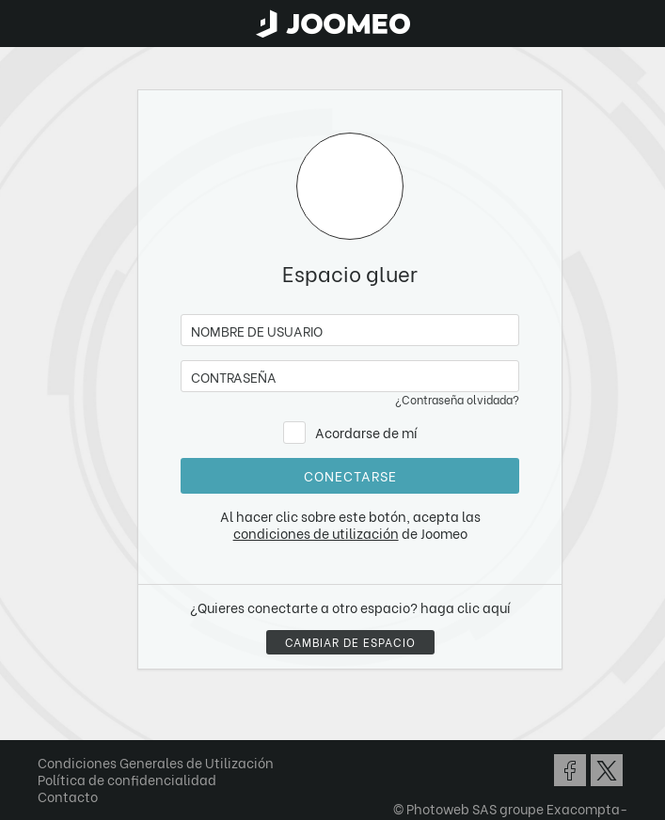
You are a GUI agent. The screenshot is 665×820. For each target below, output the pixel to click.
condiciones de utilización (316, 533)
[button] (50, 723)
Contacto (68, 796)
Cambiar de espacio (350, 642)
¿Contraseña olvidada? (457, 399)
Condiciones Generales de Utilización (156, 762)
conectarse (350, 475)
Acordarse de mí (366, 432)
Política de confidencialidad (127, 779)
